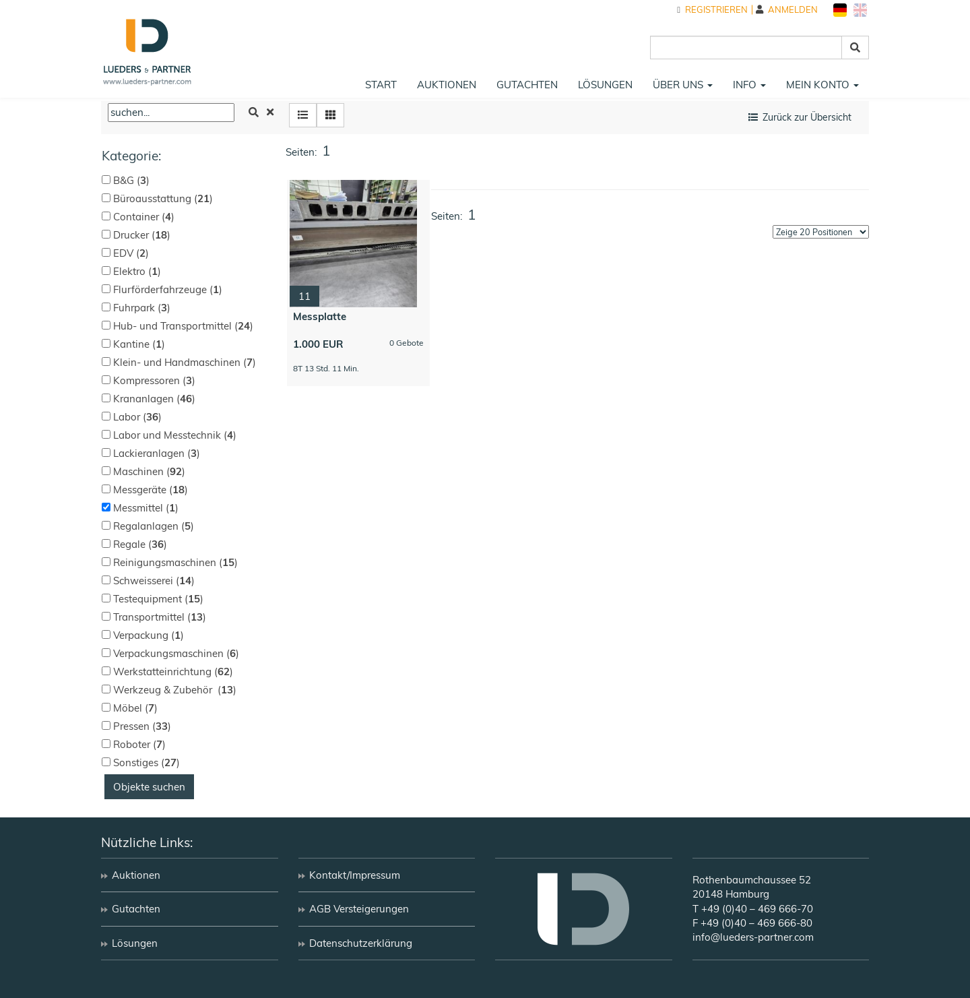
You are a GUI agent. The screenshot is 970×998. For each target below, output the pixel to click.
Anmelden (787, 10)
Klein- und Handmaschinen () (184, 362)
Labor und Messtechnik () (174, 435)
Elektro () (137, 271)
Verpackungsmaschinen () (176, 653)
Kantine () (139, 344)
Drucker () (141, 234)
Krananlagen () (154, 398)
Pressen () (142, 726)
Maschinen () (149, 471)
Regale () (140, 544)
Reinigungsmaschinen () (175, 562)
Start (381, 84)
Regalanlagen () (153, 526)
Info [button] (749, 84)
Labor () (137, 416)
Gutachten (527, 84)
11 (304, 296)
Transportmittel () (159, 617)
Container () (143, 216)
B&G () (131, 180)
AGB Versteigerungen (359, 908)
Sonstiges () (146, 762)
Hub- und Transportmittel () (183, 325)
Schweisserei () (154, 580)
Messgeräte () (150, 489)
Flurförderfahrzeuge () (167, 289)
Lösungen (605, 84)
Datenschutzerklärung (360, 943)
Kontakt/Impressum (354, 875)
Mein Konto (822, 84)
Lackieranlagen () (156, 453)
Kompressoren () (154, 380)
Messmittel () (146, 507)
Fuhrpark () (141, 307)
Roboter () (139, 744)
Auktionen (446, 84)
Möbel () (135, 707)
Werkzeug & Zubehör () (174, 689)
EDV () (131, 253)
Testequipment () (158, 598)
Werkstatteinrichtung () (173, 671)
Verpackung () (148, 635)
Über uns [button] (683, 84)
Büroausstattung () (163, 198)
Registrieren (712, 10)
